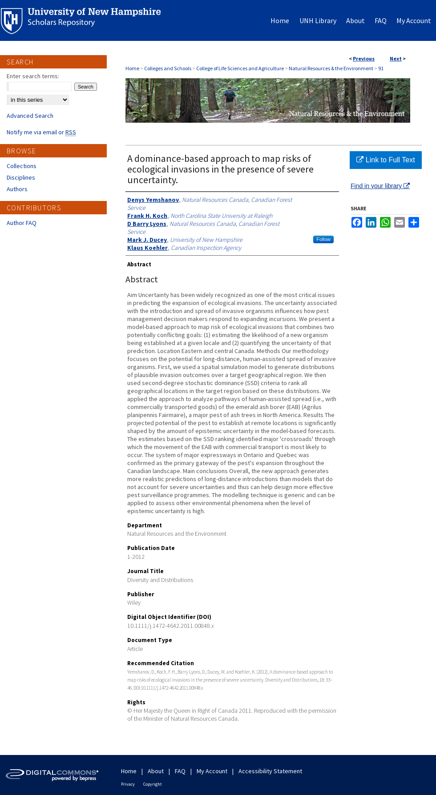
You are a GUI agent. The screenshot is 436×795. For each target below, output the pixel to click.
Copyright (152, 784)
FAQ (180, 771)
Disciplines (21, 177)
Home (132, 68)
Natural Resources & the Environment (331, 68)
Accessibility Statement (270, 771)
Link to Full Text (385, 160)
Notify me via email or (41, 132)
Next (396, 58)
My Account (212, 771)
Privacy (128, 784)
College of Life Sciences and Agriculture (240, 68)
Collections (21, 166)
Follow (323, 239)
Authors (17, 189)
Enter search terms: (33, 76)
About (156, 771)
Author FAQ (21, 223)
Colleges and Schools (167, 68)
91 (381, 68)
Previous (364, 58)
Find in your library (380, 185)
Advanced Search (30, 116)
